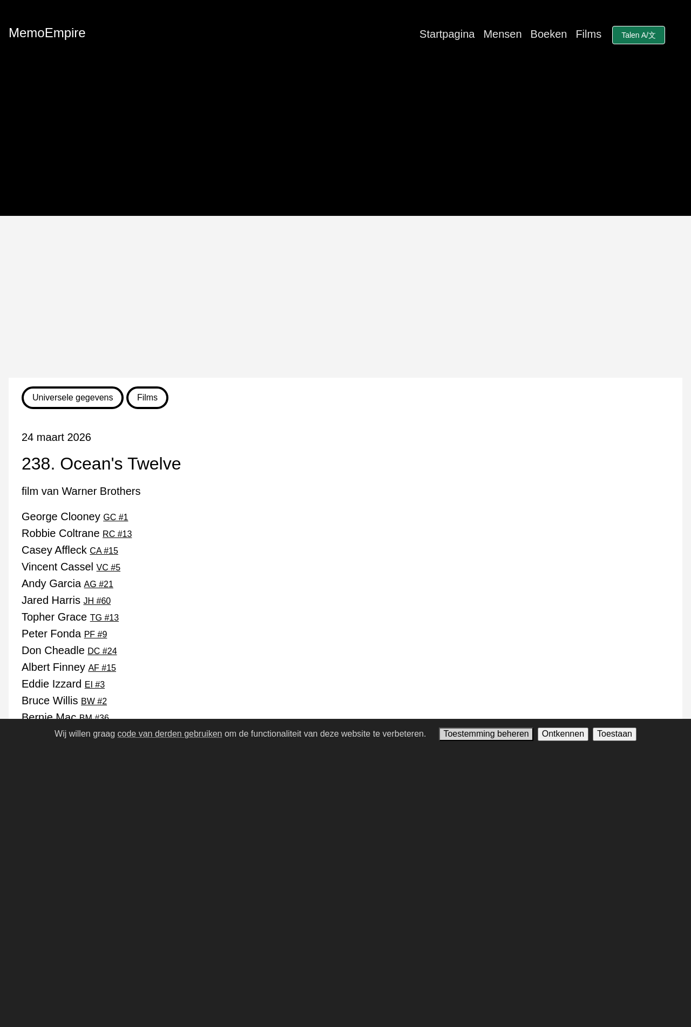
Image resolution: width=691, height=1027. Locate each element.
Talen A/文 (638, 35)
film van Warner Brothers (81, 491)
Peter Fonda (64, 634)
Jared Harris (66, 600)
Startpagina (447, 34)
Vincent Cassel (71, 567)
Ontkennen (563, 733)
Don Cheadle (69, 650)
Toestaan (614, 733)
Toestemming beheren (486, 733)
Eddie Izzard (63, 684)
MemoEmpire (47, 32)
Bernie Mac (65, 717)
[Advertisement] (345, 296)
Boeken (549, 34)
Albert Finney (69, 667)
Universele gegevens (72, 397)
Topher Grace (70, 617)
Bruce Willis (64, 700)
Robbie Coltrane (77, 533)
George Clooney (75, 516)
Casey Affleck (70, 550)
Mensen (502, 34)
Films (588, 34)
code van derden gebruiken (170, 733)
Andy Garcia (67, 583)
